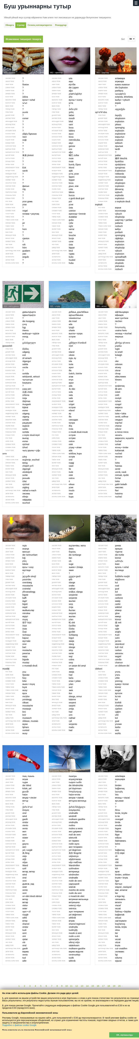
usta (61, 189)
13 (82, 986)
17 (103, 986)
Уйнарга (9, 25)
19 (114, 986)
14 (87, 986)
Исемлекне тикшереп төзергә (23, 39)
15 (92, 986)
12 (76, 986)
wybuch (108, 192)
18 (108, 986)
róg (13, 189)
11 (71, 986)
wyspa (62, 422)
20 (119, 986)
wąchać (108, 422)
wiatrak (62, 886)
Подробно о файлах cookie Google (19, 1025)
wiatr (14, 886)
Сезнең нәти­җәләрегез (40, 25)
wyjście (15, 425)
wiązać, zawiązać (113, 886)
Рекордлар (60, 25)
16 (98, 986)
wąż (61, 656)
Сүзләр (20, 25)
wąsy (14, 656)
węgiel (108, 656)
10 (66, 986)
